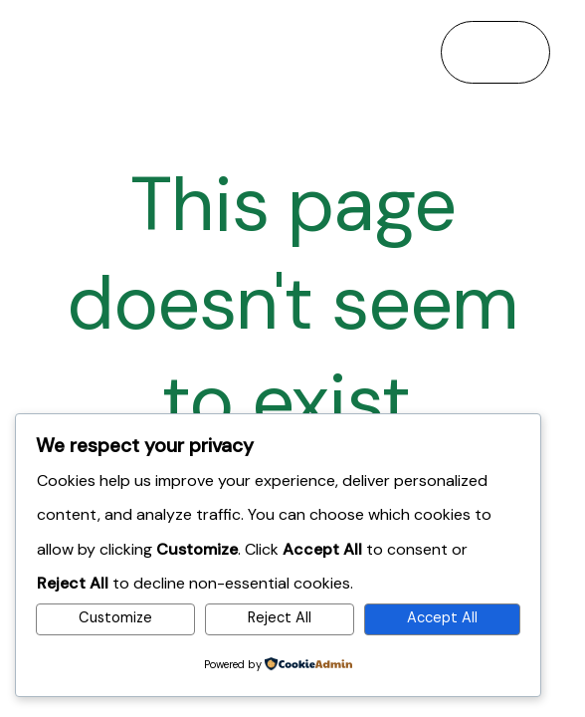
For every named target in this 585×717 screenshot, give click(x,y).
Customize (115, 617)
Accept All (442, 617)
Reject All (279, 617)
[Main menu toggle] (495, 52)
